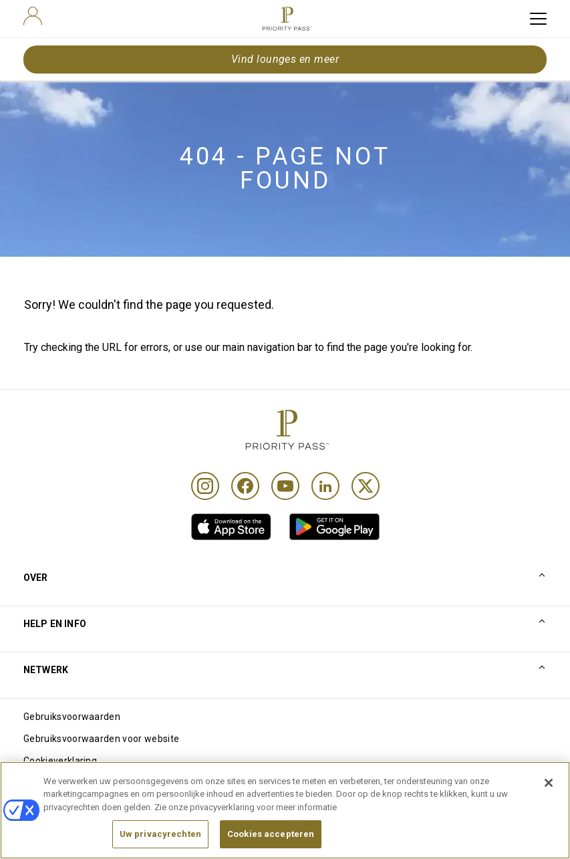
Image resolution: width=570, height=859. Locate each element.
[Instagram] (205, 486)
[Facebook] (245, 486)
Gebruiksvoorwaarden (71, 716)
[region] (285, 810)
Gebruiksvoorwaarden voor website (101, 738)
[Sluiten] (548, 782)
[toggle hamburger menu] (538, 19)
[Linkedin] (325, 486)
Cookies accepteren (270, 834)
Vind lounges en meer (285, 59)
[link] (231, 526)
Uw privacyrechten (160, 834)
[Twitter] (365, 486)
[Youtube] (285, 486)
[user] (32, 16)
